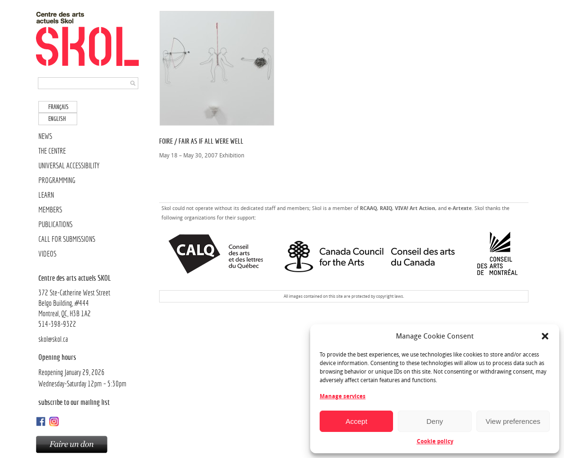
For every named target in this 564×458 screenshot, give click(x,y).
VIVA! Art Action (415, 208)
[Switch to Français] (58, 106)
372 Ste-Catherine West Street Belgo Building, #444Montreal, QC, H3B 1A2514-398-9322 (89, 301)
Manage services (343, 396)
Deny (434, 421)
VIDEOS (47, 253)
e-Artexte (460, 208)
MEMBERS (50, 209)
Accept (356, 421)
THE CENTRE (52, 151)
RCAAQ (368, 208)
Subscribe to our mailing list (74, 402)
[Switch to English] (58, 118)
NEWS (45, 136)
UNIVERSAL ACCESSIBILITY (68, 165)
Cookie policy (435, 441)
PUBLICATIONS (55, 224)
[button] (545, 336)
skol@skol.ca (53, 339)
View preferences (513, 421)
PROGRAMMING (56, 180)
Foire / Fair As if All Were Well (201, 141)
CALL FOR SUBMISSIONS (66, 239)
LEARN (46, 195)
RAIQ (386, 208)
